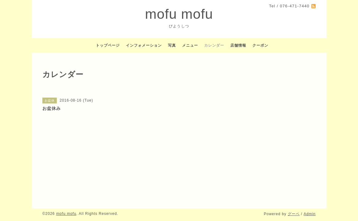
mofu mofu (179, 14)
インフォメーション (144, 45)
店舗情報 (238, 45)
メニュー (190, 45)
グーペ (294, 214)
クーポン (260, 45)
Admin (310, 214)
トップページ (108, 45)
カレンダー (214, 45)
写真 (172, 45)
